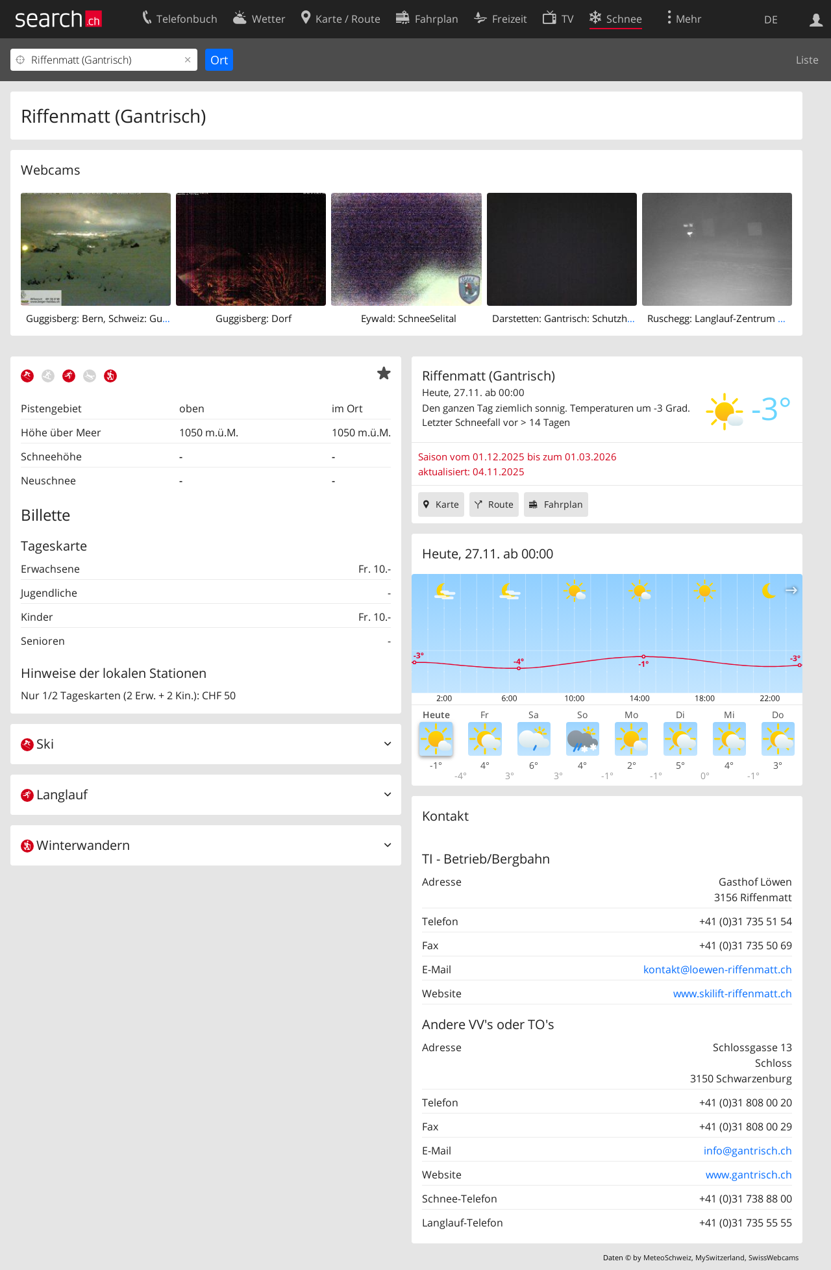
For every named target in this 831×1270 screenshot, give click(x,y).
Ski (37, 744)
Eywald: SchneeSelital (408, 318)
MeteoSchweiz (667, 1257)
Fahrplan (563, 504)
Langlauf (54, 794)
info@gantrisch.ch (748, 1150)
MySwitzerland (720, 1257)
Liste (807, 60)
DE (771, 19)
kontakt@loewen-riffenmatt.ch (717, 969)
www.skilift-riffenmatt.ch (732, 993)
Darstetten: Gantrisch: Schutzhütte (568, 318)
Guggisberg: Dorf (253, 318)
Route (501, 504)
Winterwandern (75, 845)
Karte (447, 504)
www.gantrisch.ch (749, 1174)
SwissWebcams (774, 1257)
